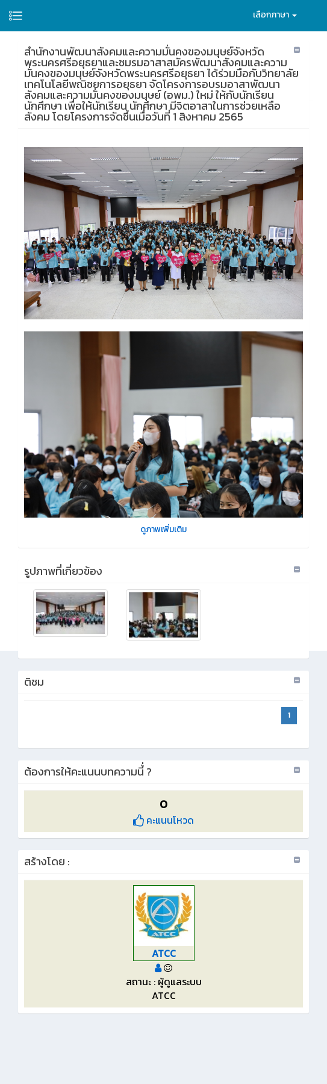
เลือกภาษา (275, 14)
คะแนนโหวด (163, 820)
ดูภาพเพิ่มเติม (163, 529)
